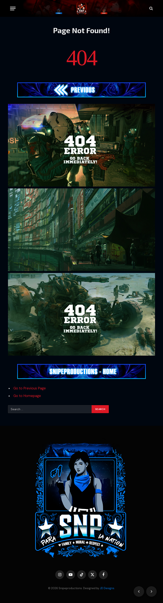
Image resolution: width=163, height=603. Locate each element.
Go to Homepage (27, 396)
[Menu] (13, 8)
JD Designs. (107, 588)
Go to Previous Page (29, 388)
